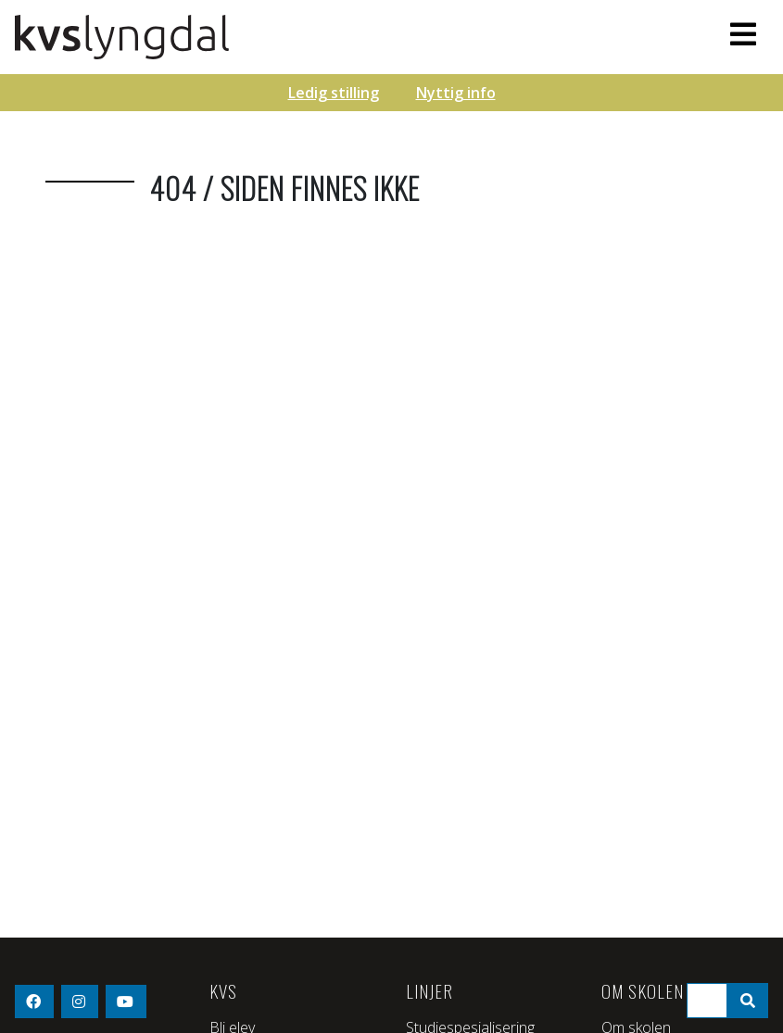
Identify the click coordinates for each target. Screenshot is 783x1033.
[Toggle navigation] (743, 34)
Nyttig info (456, 92)
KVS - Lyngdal (278, 37)
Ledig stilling (333, 92)
